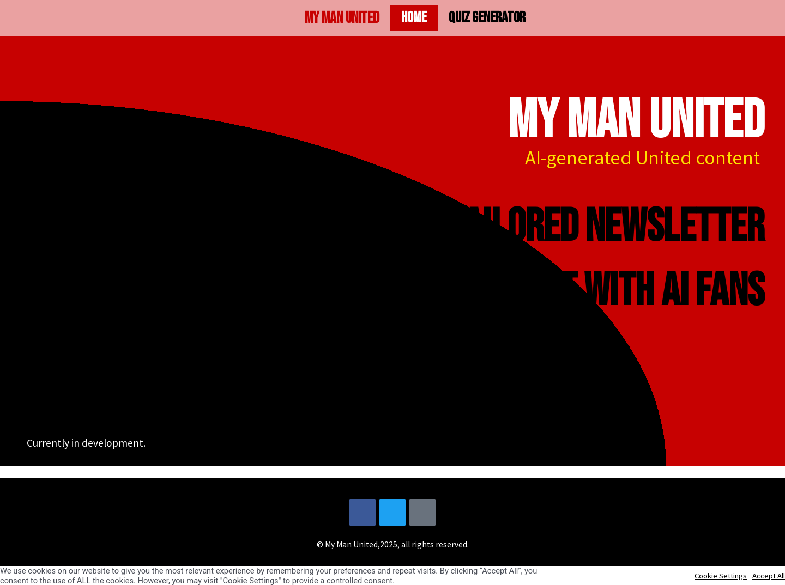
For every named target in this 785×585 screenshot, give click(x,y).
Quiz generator (487, 18)
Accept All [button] (768, 576)
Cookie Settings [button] (721, 576)
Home (414, 18)
